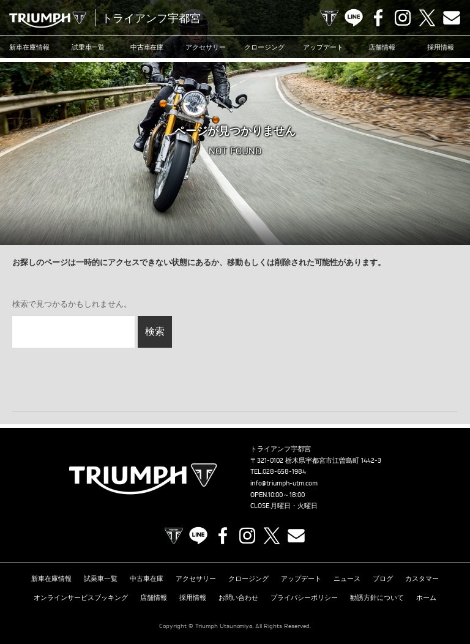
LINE (354, 18)
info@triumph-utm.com (284, 483)
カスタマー (422, 578)
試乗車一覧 (88, 47)
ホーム (426, 597)
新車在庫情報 (29, 47)
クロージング (264, 47)
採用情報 (440, 47)
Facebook (378, 18)
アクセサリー (205, 47)
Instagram (403, 18)
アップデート (323, 47)
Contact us (451, 18)
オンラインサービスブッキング (81, 597)
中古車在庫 (147, 47)
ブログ (383, 578)
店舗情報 (381, 47)
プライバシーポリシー (304, 597)
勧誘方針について (377, 597)
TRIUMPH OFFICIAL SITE (329, 18)
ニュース (347, 578)
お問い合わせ (238, 597)
